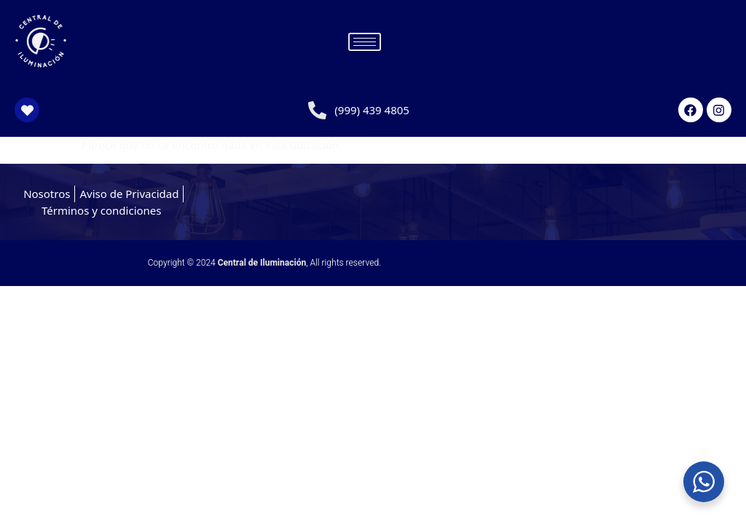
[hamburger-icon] (364, 42)
